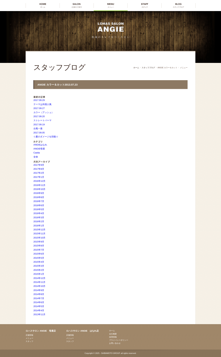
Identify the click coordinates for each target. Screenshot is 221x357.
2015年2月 (38, 270)
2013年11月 (39, 314)
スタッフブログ (148, 68)
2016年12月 (39, 181)
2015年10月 (39, 237)
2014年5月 (38, 306)
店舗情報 (29, 335)
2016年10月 (39, 189)
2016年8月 (38, 197)
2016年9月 (38, 193)
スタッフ (29, 341)
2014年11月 (39, 282)
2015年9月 (38, 241)
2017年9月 (38, 165)
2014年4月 (38, 310)
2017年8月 (38, 169)
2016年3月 (38, 217)
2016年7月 (38, 201)
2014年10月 (39, 286)
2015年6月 (38, 253)
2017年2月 (38, 173)
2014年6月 (38, 302)
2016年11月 (39, 185)
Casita (36, 152)
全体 (35, 157)
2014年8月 (38, 294)
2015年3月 (38, 266)
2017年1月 (38, 177)
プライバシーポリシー (118, 340)
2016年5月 (38, 209)
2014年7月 (38, 298)
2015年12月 (39, 229)
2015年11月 (39, 233)
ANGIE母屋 (39, 148)
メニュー (29, 338)
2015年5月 (38, 258)
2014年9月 (38, 290)
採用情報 (113, 337)
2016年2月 (38, 221)
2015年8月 (38, 245)
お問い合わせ (115, 343)
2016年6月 (38, 205)
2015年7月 (38, 249)
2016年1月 (38, 225)
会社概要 (113, 334)
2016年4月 (38, 213)
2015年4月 (38, 262)
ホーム (136, 68)
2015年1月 (38, 274)
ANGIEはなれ (40, 144)
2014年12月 (39, 278)
